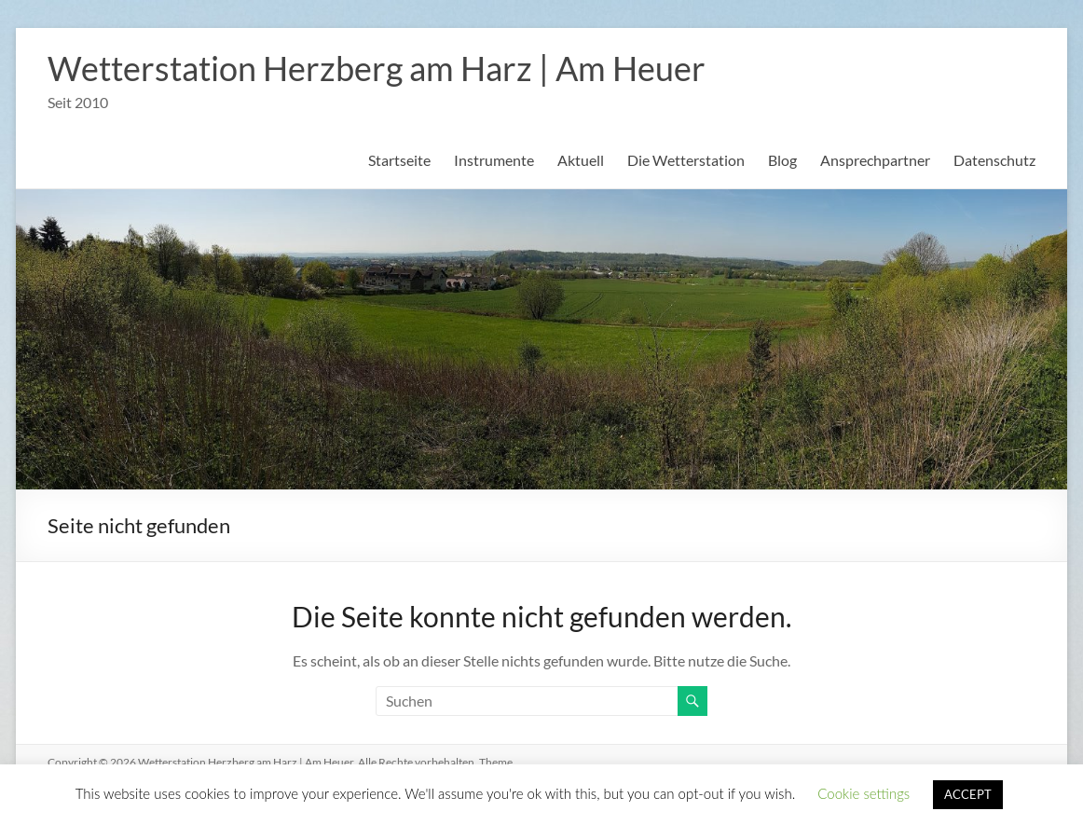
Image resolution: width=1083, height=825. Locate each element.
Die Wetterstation (686, 160)
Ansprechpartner (875, 160)
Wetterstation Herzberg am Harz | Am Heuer (377, 68)
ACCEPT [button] (968, 794)
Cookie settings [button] (863, 793)
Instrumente (494, 160)
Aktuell (580, 160)
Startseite (399, 160)
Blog (782, 160)
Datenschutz (994, 160)
